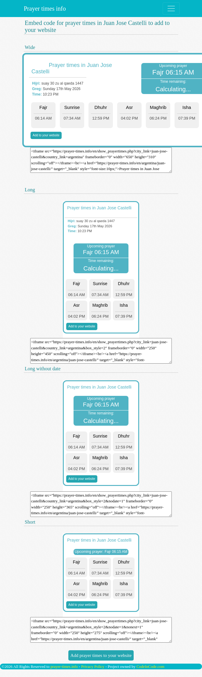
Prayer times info (44, 8)
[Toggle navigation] (171, 8)
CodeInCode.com (150, 666)
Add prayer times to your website (101, 655)
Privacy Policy (92, 666)
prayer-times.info (64, 666)
